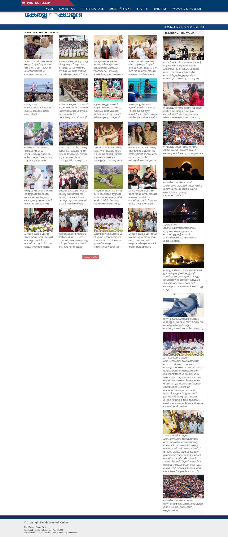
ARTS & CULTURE (92, 8)
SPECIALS (160, 8)
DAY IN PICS (67, 8)
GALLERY (38, 32)
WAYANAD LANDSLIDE (186, 8)
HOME (50, 8)
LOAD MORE (90, 257)
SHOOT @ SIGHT (120, 8)
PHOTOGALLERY (36, 2)
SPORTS (142, 8)
